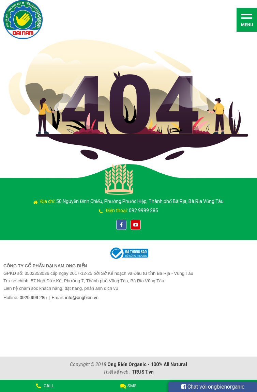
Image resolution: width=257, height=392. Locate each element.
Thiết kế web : (117, 372)
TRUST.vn (143, 372)
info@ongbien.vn (82, 297)
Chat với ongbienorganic (212, 386)
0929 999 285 (33, 297)
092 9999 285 (143, 210)
